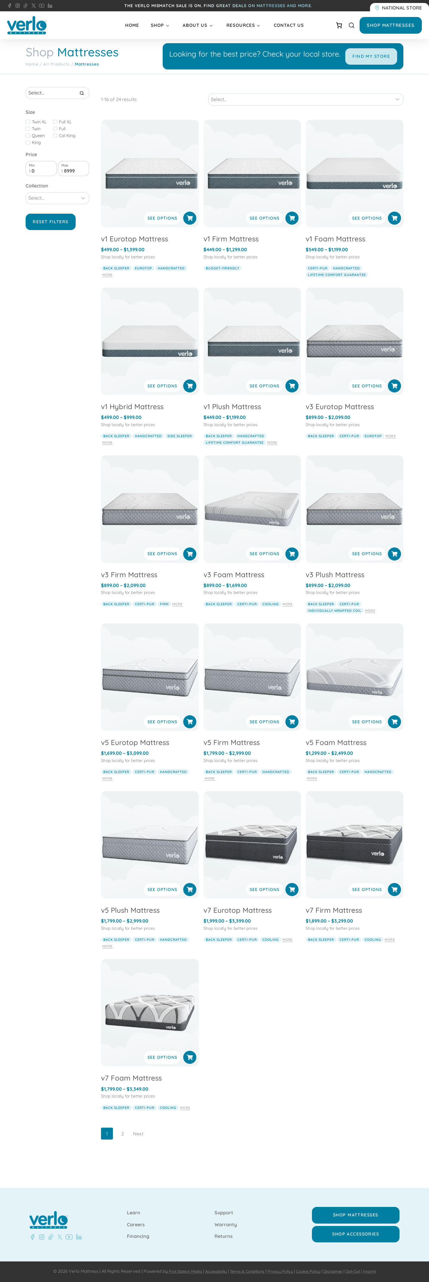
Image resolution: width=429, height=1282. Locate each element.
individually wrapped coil (334, 620)
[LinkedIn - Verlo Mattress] (48, 5)
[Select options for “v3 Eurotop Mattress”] (394, 396)
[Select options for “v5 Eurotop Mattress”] (189, 731)
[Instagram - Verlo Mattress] (16, 5)
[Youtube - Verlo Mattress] (68, 1237)
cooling (270, 614)
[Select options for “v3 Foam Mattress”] (292, 563)
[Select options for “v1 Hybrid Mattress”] (189, 396)
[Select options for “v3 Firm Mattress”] (189, 563)
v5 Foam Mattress (336, 752)
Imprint (379, 1271)
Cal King (67, 152)
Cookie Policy (312, 1271)
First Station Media (177, 1271)
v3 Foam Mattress (233, 584)
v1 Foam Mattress (335, 248)
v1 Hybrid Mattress (132, 416)
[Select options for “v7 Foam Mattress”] (189, 1067)
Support (223, 1212)
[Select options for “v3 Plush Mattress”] (394, 563)
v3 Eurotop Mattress (340, 416)
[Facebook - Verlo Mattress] (9, 5)
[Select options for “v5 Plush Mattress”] (189, 899)
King (36, 159)
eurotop (143, 278)
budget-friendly (222, 278)
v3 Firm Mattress (129, 584)
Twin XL (39, 138)
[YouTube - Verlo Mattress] (40, 5)
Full (62, 145)
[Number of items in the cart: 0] (339, 25)
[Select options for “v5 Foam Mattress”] (394, 731)
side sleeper (179, 446)
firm (164, 614)
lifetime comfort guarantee (337, 285)
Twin (36, 145)
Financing (138, 1236)
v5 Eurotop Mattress (135, 752)
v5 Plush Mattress (130, 920)
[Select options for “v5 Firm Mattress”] (292, 731)
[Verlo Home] (26, 25)
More (107, 285)
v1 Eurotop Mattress (134, 248)
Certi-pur (317, 278)
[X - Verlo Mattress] (32, 6)
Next (138, 1143)
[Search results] (57, 109)
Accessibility (211, 1271)
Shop (157, 25)
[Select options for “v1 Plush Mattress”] (292, 396)
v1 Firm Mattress (231, 248)
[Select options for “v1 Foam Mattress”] (394, 228)
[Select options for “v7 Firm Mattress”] (394, 899)
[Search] (81, 109)
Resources (240, 25)
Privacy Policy (281, 1271)
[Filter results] (57, 215)
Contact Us (289, 25)
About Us (195, 25)
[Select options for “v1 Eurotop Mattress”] (189, 228)
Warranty (225, 1224)
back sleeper (116, 278)
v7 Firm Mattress (334, 920)
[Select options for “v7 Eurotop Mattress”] (292, 899)
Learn (133, 1212)
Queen (38, 152)
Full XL (65, 138)
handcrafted (171, 278)
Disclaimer (338, 1271)
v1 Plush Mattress (232, 416)
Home (132, 25)
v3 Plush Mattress (335, 584)
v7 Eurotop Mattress (237, 920)
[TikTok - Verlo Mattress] (24, 5)
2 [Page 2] (122, 1143)
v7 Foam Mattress (131, 1088)
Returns (223, 1236)
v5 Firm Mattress (231, 752)
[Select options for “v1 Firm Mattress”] (292, 228)
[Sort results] (305, 109)
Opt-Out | (361, 1271)
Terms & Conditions (245, 1271)
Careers (136, 1224)
